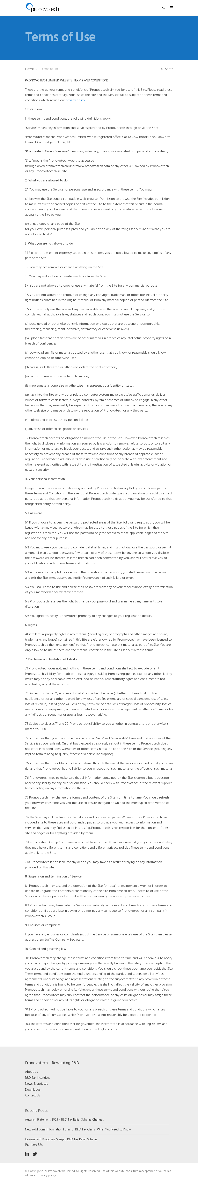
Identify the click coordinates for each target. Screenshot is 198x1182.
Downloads (33, 1089)
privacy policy (75, 100)
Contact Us (32, 1095)
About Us (31, 1071)
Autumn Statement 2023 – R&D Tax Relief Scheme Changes (64, 1119)
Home (29, 69)
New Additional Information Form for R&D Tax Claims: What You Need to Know (78, 1129)
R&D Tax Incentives (37, 1077)
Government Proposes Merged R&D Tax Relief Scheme (61, 1139)
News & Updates (36, 1083)
